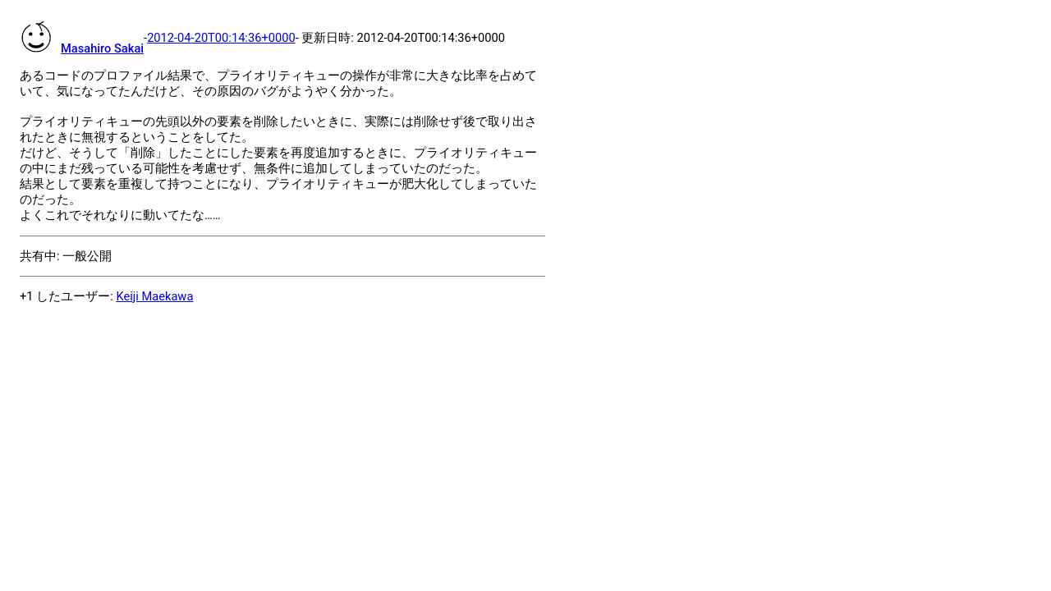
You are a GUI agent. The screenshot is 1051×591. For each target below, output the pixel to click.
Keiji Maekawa (154, 296)
